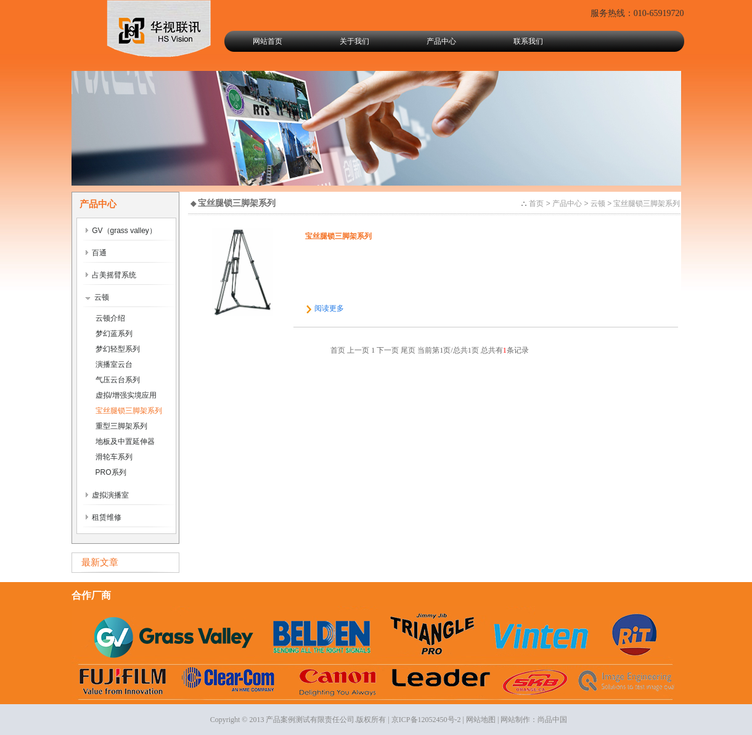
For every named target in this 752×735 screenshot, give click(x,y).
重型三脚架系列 (121, 426)
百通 (96, 252)
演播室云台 (114, 364)
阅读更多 (329, 308)
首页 (536, 203)
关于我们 (354, 41)
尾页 (408, 350)
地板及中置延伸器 (125, 441)
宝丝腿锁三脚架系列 (129, 410)
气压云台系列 (118, 380)
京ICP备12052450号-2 (426, 719)
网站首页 (267, 41)
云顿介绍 (110, 318)
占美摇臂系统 (111, 275)
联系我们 (528, 41)
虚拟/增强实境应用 (126, 395)
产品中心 (441, 41)
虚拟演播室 (107, 495)
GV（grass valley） (121, 230)
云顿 (97, 297)
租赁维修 (103, 517)
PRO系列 (111, 472)
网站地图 (481, 719)
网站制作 (515, 719)
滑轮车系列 (114, 457)
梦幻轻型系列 (118, 349)
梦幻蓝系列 (114, 333)
